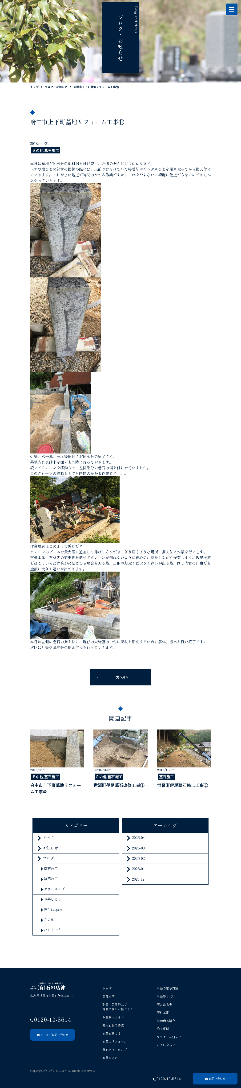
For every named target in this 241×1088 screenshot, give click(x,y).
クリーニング (54, 888)
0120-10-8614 (169, 1078)
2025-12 (138, 879)
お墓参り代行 (166, 996)
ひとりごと (52, 929)
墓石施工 (51, 868)
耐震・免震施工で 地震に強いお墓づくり (117, 1006)
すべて (48, 837)
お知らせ (50, 848)
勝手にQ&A (53, 909)
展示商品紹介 (166, 1020)
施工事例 (163, 1028)
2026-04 (138, 837)
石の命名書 (164, 1004)
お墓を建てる (111, 1033)
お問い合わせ (166, 1045)
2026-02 (138, 858)
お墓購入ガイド (113, 1017)
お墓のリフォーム (114, 1041)
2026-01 (138, 868)
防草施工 (51, 878)
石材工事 (163, 1012)
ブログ (48, 858)
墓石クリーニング (114, 1049)
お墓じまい (52, 899)
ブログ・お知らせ (169, 1037)
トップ (107, 988)
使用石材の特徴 (113, 1025)
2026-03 (138, 848)
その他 (49, 919)
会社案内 (108, 996)
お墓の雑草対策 (167, 988)
